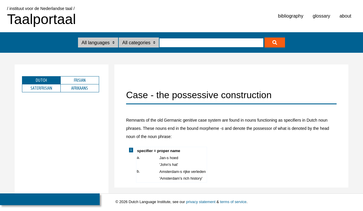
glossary (321, 15)
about (345, 15)
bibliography (290, 15)
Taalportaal (41, 19)
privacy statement (200, 202)
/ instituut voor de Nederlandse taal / (40, 8)
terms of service (233, 202)
